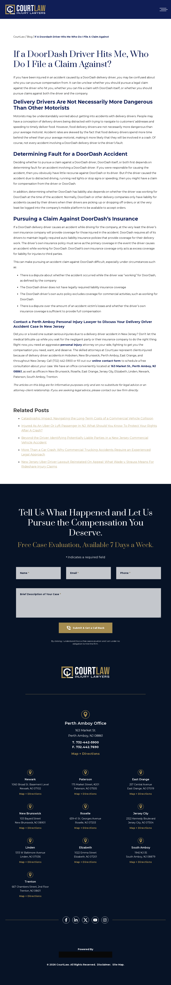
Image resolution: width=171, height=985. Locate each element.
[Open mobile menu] (163, 9)
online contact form (107, 360)
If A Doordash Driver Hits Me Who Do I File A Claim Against (72, 36)
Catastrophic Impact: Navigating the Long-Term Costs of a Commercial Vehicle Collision (87, 430)
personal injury (71, 344)
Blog (29, 36)
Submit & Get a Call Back (85, 628)
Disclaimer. (104, 964)
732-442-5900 (87, 742)
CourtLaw (19, 36)
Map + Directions (85, 754)
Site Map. (118, 964)
